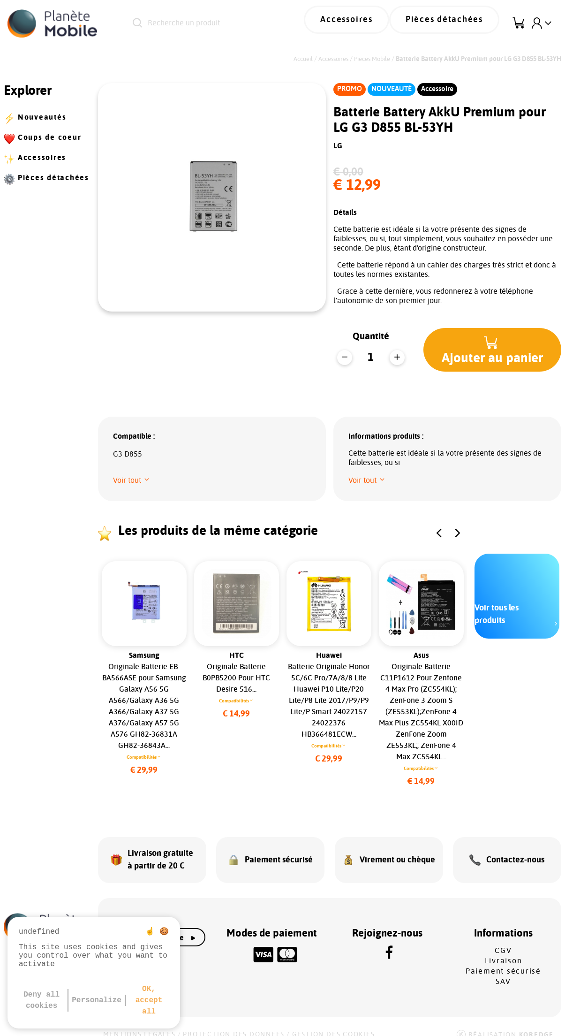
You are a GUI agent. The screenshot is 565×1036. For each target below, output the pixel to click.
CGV (503, 938)
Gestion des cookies (333, 1022)
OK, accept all (149, 1000)
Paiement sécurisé (503, 959)
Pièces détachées (453, 23)
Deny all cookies (41, 1000)
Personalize (96, 1000)
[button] (494, 350)
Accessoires (371, 23)
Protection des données (234, 1022)
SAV (503, 969)
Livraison (503, 948)
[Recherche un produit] (227, 23)
